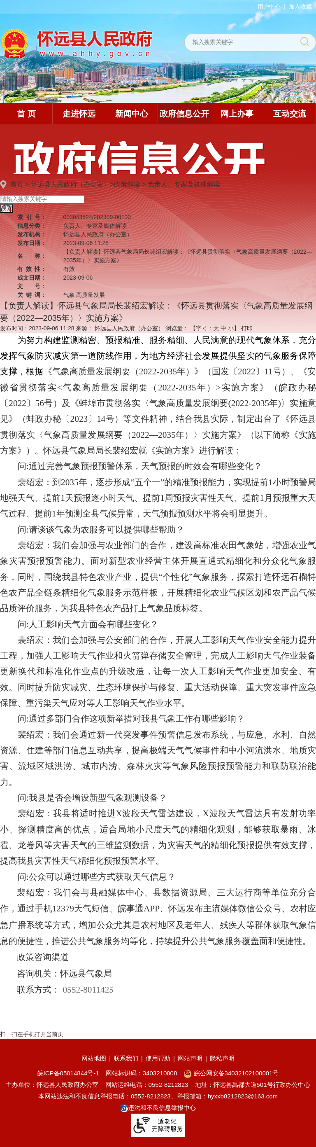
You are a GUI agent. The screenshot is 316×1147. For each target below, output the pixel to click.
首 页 (26, 113)
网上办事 (237, 113)
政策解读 (127, 184)
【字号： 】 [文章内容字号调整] (214, 328)
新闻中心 (131, 113)
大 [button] (216, 328)
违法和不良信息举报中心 (158, 1107)
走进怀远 (79, 113)
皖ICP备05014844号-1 (68, 1073)
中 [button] (223, 328)
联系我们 (126, 1058)
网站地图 (93, 1058)
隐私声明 (222, 1058)
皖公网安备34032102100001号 (231, 1073)
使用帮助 (158, 1058)
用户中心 (269, 6)
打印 (247, 328)
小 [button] (231, 328)
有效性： (31, 269)
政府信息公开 (184, 113)
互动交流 (289, 113)
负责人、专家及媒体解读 (184, 184)
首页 (16, 184)
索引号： (31, 217)
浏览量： (176, 328)
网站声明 (190, 1058)
